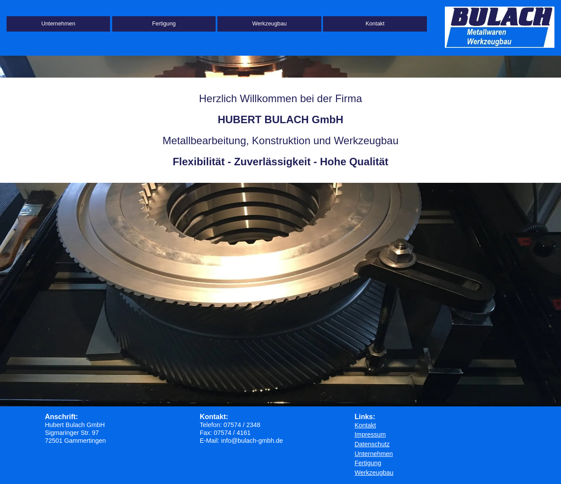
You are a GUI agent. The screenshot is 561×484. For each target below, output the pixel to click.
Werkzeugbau (269, 23)
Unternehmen (58, 23)
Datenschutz (372, 444)
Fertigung (164, 23)
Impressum (370, 434)
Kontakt (375, 23)
